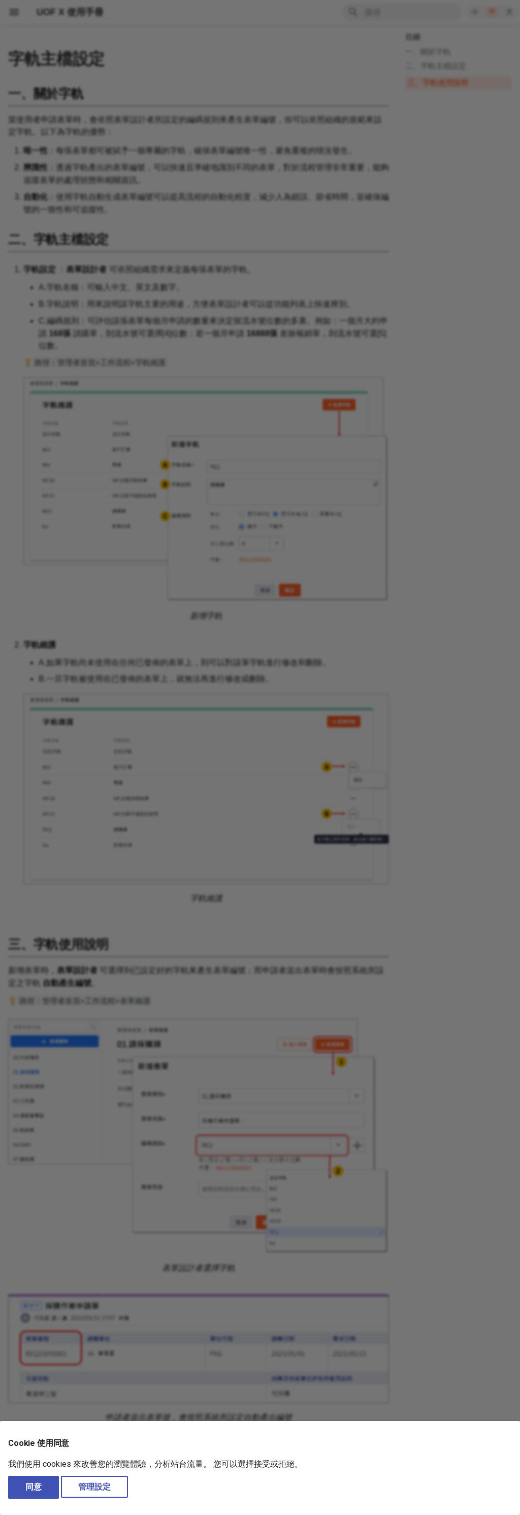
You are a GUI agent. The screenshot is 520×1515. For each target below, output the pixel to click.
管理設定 (94, 1487)
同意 (33, 1487)
